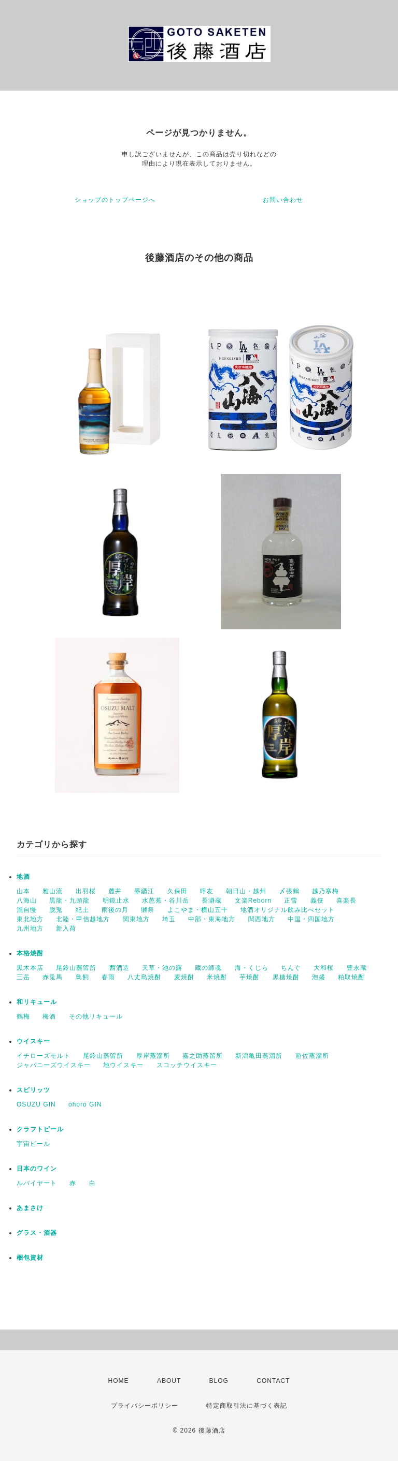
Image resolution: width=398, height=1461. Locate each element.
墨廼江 (144, 891)
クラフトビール (40, 1129)
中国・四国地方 (311, 919)
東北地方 (30, 919)
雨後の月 (115, 909)
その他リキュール (96, 1016)
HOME (118, 1380)
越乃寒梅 (325, 891)
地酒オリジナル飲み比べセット (287, 909)
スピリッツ (33, 1090)
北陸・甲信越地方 (83, 919)
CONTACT (273, 1380)
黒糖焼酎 (286, 977)
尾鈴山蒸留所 (76, 967)
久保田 (177, 891)
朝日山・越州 (246, 891)
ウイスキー (33, 1041)
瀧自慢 (27, 909)
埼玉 (169, 919)
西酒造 (119, 967)
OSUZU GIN (36, 1104)
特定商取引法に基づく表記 (246, 1405)
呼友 (207, 891)
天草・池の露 (162, 967)
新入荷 (66, 928)
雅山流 (52, 891)
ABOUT (169, 1380)
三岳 (23, 977)
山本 (23, 891)
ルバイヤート (37, 1183)
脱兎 (56, 909)
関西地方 (261, 919)
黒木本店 (30, 967)
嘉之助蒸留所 (202, 1055)
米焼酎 (217, 977)
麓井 (115, 891)
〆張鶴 (289, 891)
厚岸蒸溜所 (153, 1055)
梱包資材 (30, 1257)
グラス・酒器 (37, 1232)
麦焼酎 (184, 977)
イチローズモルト (43, 1055)
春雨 (108, 977)
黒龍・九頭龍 (69, 900)
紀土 (82, 909)
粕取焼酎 (351, 977)
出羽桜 (86, 891)
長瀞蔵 (212, 900)
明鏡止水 (116, 900)
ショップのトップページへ (115, 199)
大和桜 (324, 967)
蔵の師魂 (208, 967)
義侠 (317, 900)
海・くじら (251, 967)
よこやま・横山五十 (197, 909)
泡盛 (318, 977)
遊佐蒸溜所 (312, 1055)
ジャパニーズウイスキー (54, 1065)
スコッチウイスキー (187, 1065)
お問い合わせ (283, 199)
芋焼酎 (249, 977)
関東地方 (136, 919)
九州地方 (30, 928)
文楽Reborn (253, 900)
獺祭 (147, 909)
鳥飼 (82, 977)
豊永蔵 (357, 967)
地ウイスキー (123, 1065)
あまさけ (30, 1208)
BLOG (219, 1380)
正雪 (290, 900)
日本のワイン (37, 1168)
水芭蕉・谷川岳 (165, 900)
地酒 (23, 876)
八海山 (27, 900)
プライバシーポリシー (144, 1405)
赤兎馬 (52, 977)
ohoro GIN (85, 1104)
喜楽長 (346, 900)
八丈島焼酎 (144, 977)
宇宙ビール (33, 1143)
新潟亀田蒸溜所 (258, 1055)
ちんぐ (291, 967)
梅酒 (49, 1016)
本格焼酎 (30, 953)
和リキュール (37, 1002)
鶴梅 (23, 1016)
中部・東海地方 (211, 919)
